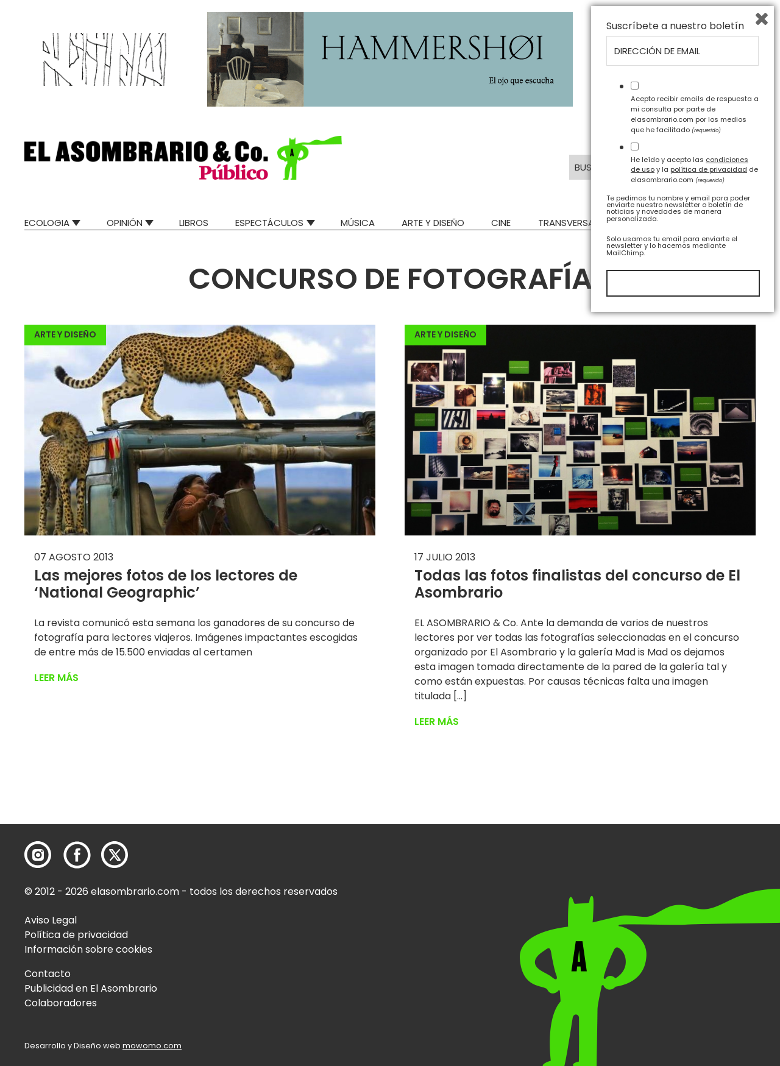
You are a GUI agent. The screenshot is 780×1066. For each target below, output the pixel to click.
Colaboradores (60, 1003)
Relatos (737, 222)
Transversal (568, 222)
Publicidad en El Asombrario (90, 988)
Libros (193, 222)
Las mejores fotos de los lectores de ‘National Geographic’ (165, 584)
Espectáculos (269, 222)
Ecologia (46, 222)
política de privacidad (708, 917)
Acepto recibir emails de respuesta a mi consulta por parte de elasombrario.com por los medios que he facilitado (695, 862)
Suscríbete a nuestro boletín (675, 774)
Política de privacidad (76, 935)
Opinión (125, 222)
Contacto (47, 974)
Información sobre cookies (88, 949)
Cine (501, 222)
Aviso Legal (50, 920)
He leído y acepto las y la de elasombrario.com (694, 917)
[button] (183, 158)
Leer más (56, 678)
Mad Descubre (658, 222)
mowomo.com (152, 1045)
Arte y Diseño (433, 222)
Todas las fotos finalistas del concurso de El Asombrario (577, 584)
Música (358, 222)
